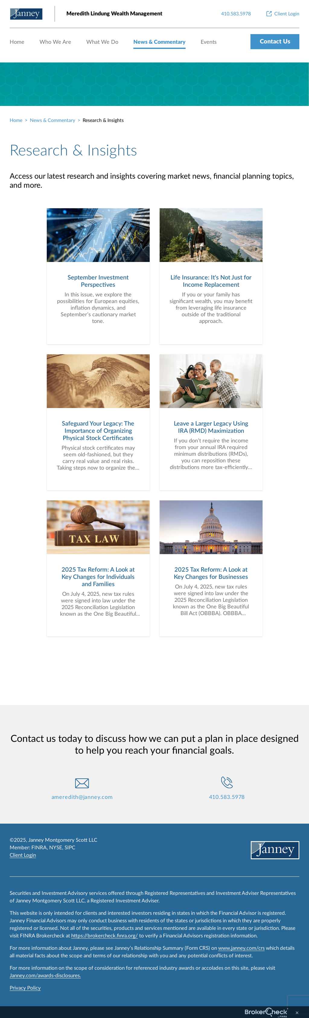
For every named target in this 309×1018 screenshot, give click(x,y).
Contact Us (275, 42)
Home (17, 42)
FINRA (39, 847)
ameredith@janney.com (82, 797)
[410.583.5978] (236, 14)
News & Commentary (159, 42)
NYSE (55, 847)
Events (209, 42)
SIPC (70, 847)
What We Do (102, 42)
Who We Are (55, 42)
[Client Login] (282, 14)
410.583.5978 (227, 797)
